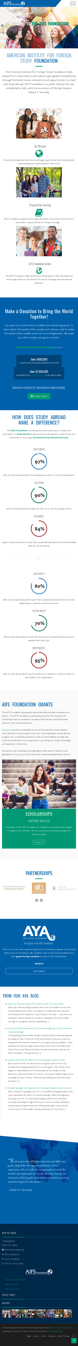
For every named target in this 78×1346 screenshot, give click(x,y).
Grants (43, 1336)
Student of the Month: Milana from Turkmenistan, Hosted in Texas (36, 1059)
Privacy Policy (55, 1327)
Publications (51, 1336)
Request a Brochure (12, 1288)
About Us (36, 1336)
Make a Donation (11, 1284)
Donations (6, 729)
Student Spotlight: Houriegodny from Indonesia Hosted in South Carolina (39, 1087)
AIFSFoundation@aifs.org (14, 1249)
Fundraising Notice (67, 1327)
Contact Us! (39, 842)
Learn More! (39, 971)
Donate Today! (39, 396)
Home (29, 1336)
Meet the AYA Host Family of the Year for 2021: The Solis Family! (36, 1003)
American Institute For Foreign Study (39, 57)
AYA (73, 1336)
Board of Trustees (64, 1336)
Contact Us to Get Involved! (15, 1279)
